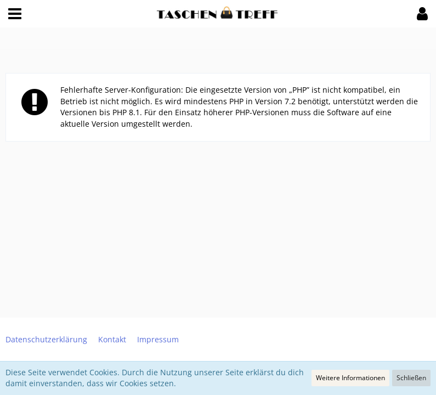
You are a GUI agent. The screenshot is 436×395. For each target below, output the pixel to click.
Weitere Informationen (350, 377)
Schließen (411, 377)
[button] (14, 13)
